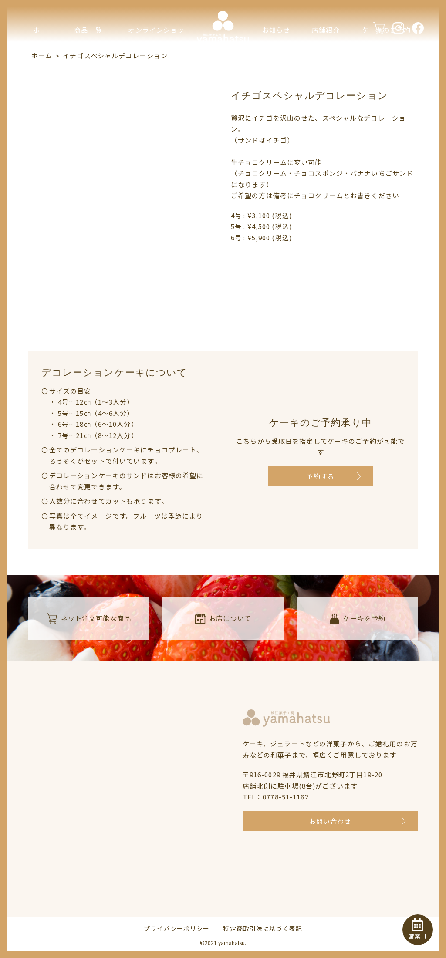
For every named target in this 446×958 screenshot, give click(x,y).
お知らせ (276, 29)
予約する (320, 476)
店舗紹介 (326, 29)
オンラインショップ (156, 46)
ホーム (40, 46)
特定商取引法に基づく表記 (262, 928)
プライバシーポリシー (176, 928)
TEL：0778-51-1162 (276, 796)
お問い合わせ (330, 821)
